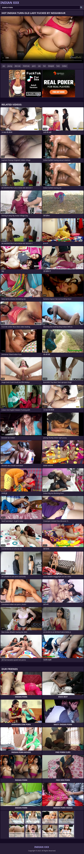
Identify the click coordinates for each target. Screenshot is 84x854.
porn (34, 66)
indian (64, 66)
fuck (58, 66)
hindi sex (26, 66)
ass (4, 66)
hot (44, 66)
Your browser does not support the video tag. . (42, 39)
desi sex (17, 66)
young (10, 66)
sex (39, 66)
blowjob (51, 66)
